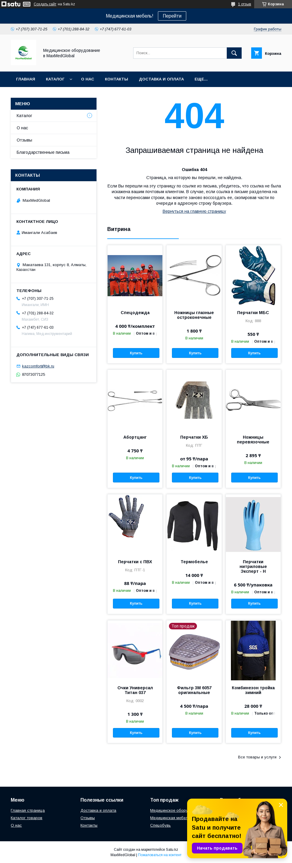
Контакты (116, 79)
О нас (87, 79)
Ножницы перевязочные (253, 439)
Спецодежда (135, 312)
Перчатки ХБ (194, 437)
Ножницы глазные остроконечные (194, 315)
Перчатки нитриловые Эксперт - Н (253, 566)
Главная (25, 79)
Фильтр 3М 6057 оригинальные (194, 690)
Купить (136, 353)
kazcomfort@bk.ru (38, 366)
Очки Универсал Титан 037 (135, 690)
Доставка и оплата (161, 79)
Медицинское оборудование (177, 810)
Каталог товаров (26, 818)
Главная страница (28, 810)
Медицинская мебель (170, 818)
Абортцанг (135, 437)
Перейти (172, 15)
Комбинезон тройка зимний (253, 690)
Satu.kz (172, 850)
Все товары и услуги (257, 757)
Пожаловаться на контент (159, 855)
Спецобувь (160, 825)
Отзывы (24, 140)
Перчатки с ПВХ (135, 561)
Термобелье (194, 561)
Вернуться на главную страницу (194, 211)
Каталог (55, 79)
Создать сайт (45, 4)
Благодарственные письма (43, 152)
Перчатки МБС (253, 312)
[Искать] (234, 53)
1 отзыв (244, 4)
